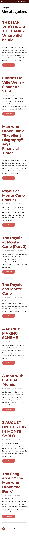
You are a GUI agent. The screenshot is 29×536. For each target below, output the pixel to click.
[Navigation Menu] (24, 1)
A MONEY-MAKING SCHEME (11, 333)
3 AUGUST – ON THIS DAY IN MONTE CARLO (14, 429)
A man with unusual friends (13, 380)
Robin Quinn (6, 43)
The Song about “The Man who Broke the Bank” (12, 483)
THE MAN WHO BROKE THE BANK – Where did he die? (14, 31)
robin (5, 495)
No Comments (20, 43)
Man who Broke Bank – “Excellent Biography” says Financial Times (14, 139)
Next (15, 528)
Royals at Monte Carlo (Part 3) (13, 195)
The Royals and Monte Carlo (12, 289)
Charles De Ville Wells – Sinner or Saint (13, 84)
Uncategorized (13, 43)
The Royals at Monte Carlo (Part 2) (14, 242)
